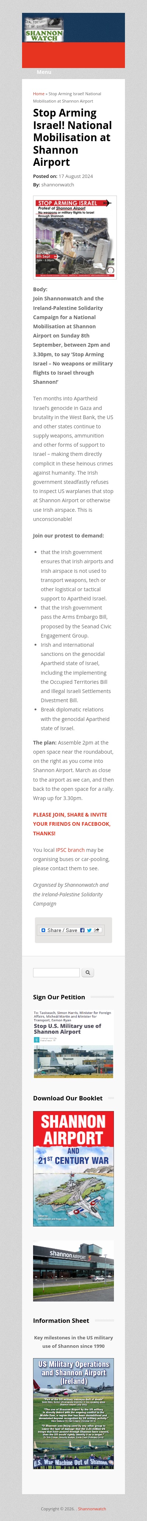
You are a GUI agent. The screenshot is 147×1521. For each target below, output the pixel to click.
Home (38, 93)
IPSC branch (70, 849)
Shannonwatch (92, 1508)
